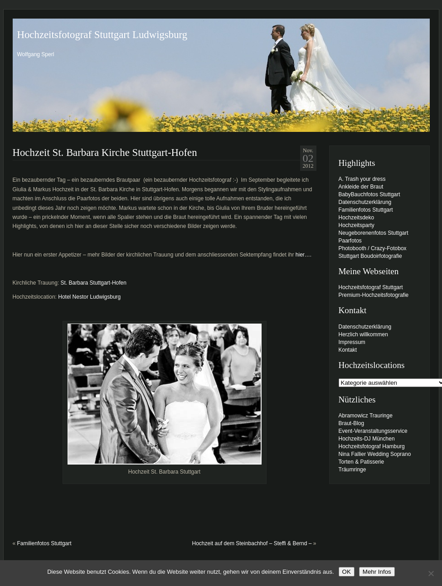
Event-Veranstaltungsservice (373, 431)
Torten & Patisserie (361, 462)
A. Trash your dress (362, 179)
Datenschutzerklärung (365, 202)
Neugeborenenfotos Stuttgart (373, 233)
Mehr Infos (377, 571)
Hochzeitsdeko (356, 217)
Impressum (352, 342)
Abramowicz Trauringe (366, 415)
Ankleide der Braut (361, 187)
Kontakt (348, 350)
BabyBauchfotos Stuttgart (369, 194)
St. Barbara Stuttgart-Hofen (93, 283)
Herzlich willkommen (363, 334)
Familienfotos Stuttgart (44, 543)
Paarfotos (350, 240)
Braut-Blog (351, 423)
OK (346, 571)
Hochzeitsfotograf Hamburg (372, 446)
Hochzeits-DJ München (367, 439)
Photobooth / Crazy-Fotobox (373, 248)
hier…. (303, 255)
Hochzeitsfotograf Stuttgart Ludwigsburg (102, 34)
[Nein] (430, 573)
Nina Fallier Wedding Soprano (375, 454)
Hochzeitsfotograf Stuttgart (371, 287)
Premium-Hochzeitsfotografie (374, 295)
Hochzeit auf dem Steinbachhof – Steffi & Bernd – (252, 543)
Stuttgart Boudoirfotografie (370, 256)
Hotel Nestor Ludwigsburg (89, 297)
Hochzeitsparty (356, 225)
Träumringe (352, 469)
